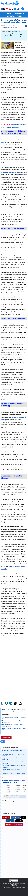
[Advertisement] (14, 661)
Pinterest (9, 824)
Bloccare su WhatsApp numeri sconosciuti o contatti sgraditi (14, 21)
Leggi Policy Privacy (7, 887)
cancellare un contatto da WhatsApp (12, 172)
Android (10, 15)
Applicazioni (10, 17)
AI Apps (20, 17)
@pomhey (17, 27)
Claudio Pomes (10, 27)
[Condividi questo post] (26, 26)
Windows (7, 13)
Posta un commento (6, 737)
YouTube (6, 817)
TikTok (19, 821)
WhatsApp (4, 142)
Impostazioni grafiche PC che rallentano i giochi (13, 773)
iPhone (18, 15)
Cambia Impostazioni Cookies (18, 887)
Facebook (15, 817)
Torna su (3, 741)
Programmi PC (19, 13)
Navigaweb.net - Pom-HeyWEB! (9, 883)
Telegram (10, 821)
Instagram (19, 824)
